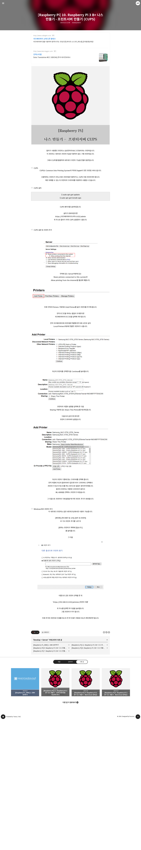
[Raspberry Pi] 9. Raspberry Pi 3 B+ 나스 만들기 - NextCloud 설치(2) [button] (86, 749)
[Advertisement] (70, 519)
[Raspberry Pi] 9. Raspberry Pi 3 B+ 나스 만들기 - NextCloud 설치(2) (51, 715)
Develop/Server (76, 22)
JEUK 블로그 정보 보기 (137, 3)
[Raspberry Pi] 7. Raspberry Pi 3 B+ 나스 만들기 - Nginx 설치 (51, 718)
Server (45, 707)
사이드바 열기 (3, 3)
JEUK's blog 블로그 (3, 784)
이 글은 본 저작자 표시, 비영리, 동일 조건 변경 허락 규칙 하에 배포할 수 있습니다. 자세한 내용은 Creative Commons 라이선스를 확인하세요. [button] (106, 699)
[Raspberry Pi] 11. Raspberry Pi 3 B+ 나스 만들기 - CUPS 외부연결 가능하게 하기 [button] (55, 749)
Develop (37, 707)
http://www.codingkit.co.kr (42, 36)
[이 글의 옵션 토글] (37, 699)
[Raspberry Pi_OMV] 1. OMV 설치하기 (46, 712)
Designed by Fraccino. (128, 784)
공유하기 (70, 729)
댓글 (59, 729)
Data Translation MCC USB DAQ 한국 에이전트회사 (51, 57)
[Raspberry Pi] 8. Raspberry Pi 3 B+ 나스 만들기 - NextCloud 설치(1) (90, 715)
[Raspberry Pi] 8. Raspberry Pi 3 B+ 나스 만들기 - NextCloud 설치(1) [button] (116, 749)
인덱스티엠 (37, 54)
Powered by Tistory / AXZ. (13, 784)
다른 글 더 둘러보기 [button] (69, 770)
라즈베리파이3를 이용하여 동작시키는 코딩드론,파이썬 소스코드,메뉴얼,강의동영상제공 (63, 42)
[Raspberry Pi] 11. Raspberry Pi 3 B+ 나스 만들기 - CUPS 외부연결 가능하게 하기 (90, 712)
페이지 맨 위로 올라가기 (137, 784)
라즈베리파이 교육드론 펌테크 (44, 39)
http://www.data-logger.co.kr (43, 51)
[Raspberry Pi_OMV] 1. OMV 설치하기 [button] (25, 749)
